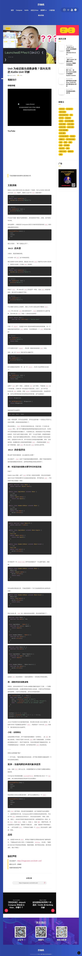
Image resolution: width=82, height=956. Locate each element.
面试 (61, 154)
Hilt (71, 115)
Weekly (73, 136)
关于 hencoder (71, 139)
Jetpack (68, 118)
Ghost (39, 951)
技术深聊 (66, 145)
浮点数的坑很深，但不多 (71, 92)
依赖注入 (62, 139)
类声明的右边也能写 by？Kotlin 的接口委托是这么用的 (71, 83)
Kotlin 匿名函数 (69, 121)
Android (62, 109)
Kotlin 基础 (70, 124)
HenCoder (62, 112)
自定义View (34, 10)
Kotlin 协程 (62, 124)
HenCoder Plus (64, 115)
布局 (61, 145)
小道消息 (52, 10)
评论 (20, 75)
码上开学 (62, 148)
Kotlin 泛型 (70, 127)
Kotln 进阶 (62, 133)
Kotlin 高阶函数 (63, 130)
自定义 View (63, 151)
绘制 (68, 148)
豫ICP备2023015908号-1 (46, 951)
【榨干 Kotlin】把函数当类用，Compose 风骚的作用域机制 (71, 62)
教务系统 (41, 15)
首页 (12, 10)
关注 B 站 (71, 30)
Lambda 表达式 (64, 136)
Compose (19, 10)
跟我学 (44, 10)
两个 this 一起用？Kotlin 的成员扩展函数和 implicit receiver (71, 72)
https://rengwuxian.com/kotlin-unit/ (29, 858)
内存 (61, 142)
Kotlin (26, 10)
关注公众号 (63, 30)
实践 (70, 142)
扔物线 (41, 4)
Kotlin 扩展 (62, 127)
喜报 (65, 142)
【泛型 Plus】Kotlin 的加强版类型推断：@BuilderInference (71, 51)
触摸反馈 (70, 151)
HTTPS (61, 118)
